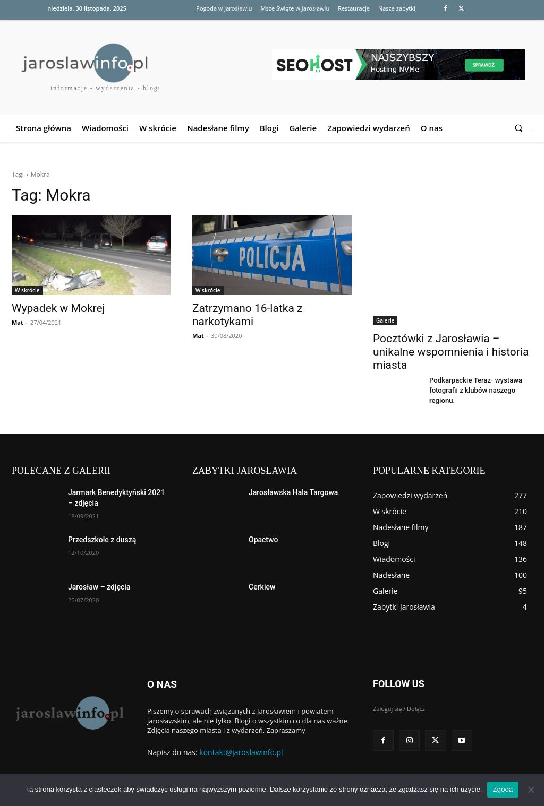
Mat (17, 322)
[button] (519, 128)
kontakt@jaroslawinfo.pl (241, 752)
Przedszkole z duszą (102, 539)
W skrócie (27, 290)
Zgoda (502, 789)
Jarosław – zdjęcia (99, 587)
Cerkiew (262, 587)
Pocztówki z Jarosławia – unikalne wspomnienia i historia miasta (451, 351)
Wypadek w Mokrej (58, 308)
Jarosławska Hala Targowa (293, 492)
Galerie (385, 320)
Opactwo (263, 539)
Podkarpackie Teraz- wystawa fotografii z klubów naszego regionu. (471, 389)
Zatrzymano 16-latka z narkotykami (247, 315)
